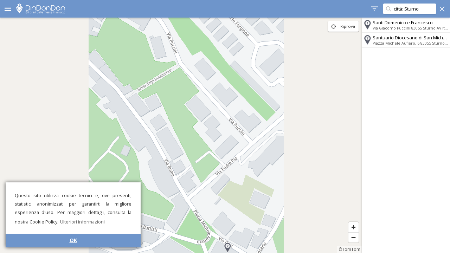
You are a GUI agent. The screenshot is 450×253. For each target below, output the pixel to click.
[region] (181, 135)
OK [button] (73, 240)
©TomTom (349, 249)
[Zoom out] (353, 237)
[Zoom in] (353, 227)
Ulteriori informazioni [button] (82, 222)
